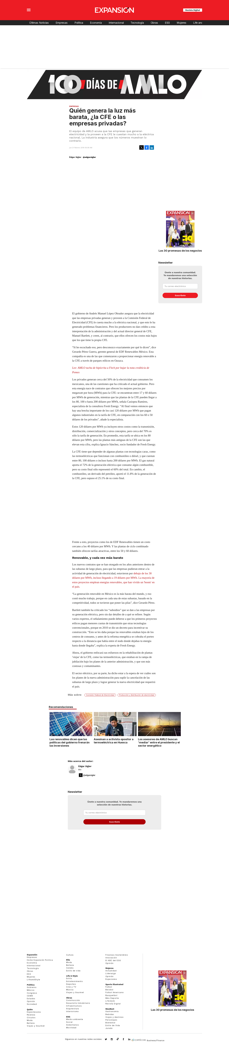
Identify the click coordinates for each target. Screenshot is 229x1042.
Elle (68, 960)
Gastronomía (112, 1011)
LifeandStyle (33, 979)
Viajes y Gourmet (36, 1026)
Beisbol (109, 990)
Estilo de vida (73, 971)
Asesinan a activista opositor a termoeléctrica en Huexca (113, 741)
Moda (30, 1020)
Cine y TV (71, 987)
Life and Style (201, 22)
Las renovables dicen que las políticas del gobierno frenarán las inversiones (69, 742)
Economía (96, 22)
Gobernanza (72, 1025)
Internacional (116, 22)
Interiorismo (72, 1011)
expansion (131, 1039)
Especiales (111, 979)
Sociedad (32, 1004)
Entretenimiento (74, 981)
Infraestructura (74, 1006)
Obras (154, 22)
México (30, 990)
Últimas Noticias (39, 22)
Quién (30, 1009)
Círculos (31, 1017)
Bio (79, 769)
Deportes (71, 984)
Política (78, 22)
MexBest (109, 1009)
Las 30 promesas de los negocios (180, 250)
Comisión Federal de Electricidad (100, 695)
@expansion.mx (118, 1039)
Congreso (32, 993)
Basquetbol (111, 995)
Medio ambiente (74, 1019)
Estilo (69, 978)
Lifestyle (110, 1001)
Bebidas (109, 1014)
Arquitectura (72, 1009)
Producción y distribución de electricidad (136, 695)
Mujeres (181, 22)
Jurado (109, 1028)
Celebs (70, 968)
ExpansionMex (125, 1039)
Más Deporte (112, 998)
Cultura (70, 955)
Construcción (73, 1000)
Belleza (31, 1023)
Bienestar (110, 1023)
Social (69, 1022)
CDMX (30, 996)
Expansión (32, 955)
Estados (31, 998)
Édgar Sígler (84, 766)
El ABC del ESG (113, 960)
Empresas (62, 22)
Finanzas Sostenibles (116, 955)
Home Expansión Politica (40, 960)
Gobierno (32, 987)
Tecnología (137, 22)
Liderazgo (110, 973)
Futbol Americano (114, 992)
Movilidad (71, 1028)
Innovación (111, 958)
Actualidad (111, 971)
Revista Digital (192, 10)
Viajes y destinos (114, 1017)
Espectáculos (34, 1012)
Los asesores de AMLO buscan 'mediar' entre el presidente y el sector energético (158, 742)
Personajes (111, 1020)
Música (69, 990)
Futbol (108, 987)
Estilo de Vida (112, 1025)
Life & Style (72, 976)
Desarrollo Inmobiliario (78, 1003)
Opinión (31, 1001)
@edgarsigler (89, 157)
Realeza (31, 1015)
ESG (167, 22)
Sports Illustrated (114, 984)
